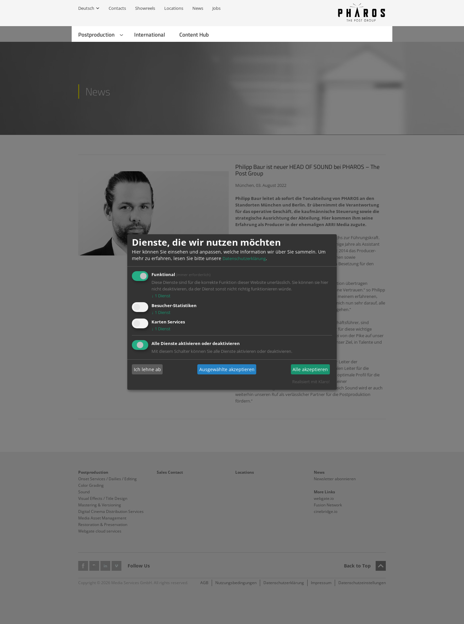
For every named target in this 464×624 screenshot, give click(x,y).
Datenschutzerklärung (244, 258)
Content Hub (194, 34)
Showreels (145, 8)
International (149, 34)
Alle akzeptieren (310, 369)
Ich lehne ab (147, 369)
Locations (173, 8)
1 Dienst (161, 296)
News (197, 8)
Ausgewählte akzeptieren (227, 369)
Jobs (216, 8)
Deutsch (86, 8)
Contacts (117, 8)
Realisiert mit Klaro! (311, 382)
